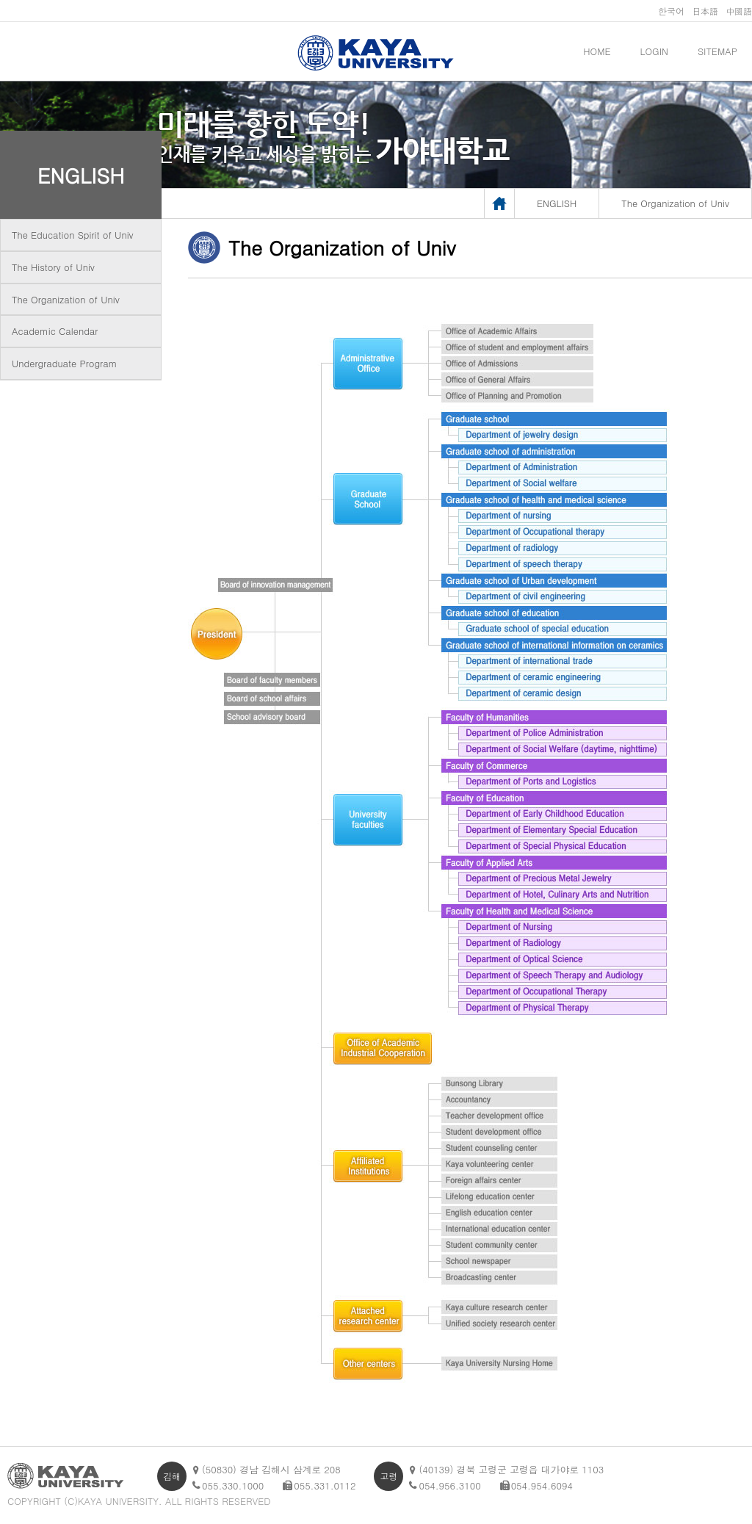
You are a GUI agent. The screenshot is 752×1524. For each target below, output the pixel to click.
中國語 (739, 10)
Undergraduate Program (64, 363)
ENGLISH (81, 174)
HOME (596, 51)
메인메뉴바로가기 (0, 0)
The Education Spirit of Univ (73, 235)
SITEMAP (717, 51)
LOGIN (654, 51)
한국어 (671, 10)
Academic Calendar (55, 331)
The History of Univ (53, 267)
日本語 (705, 10)
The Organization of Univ (66, 299)
